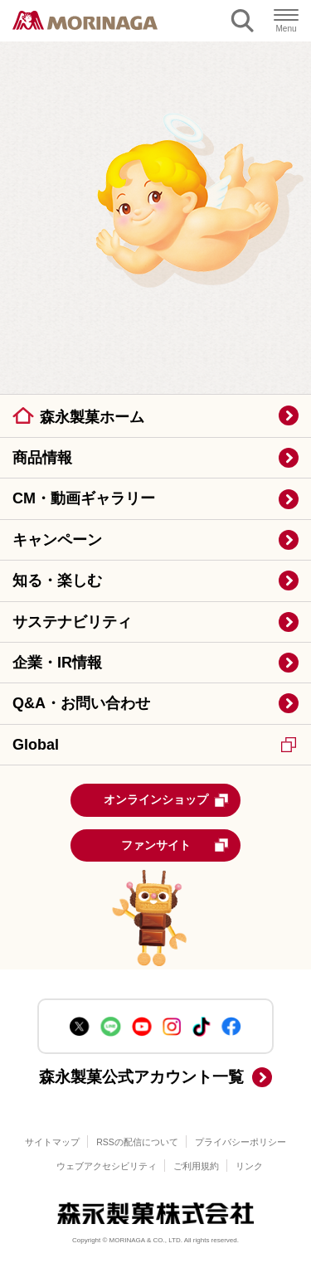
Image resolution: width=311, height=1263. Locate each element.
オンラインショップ (167, 800)
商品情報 (42, 457)
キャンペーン (57, 540)
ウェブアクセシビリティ (106, 1166)
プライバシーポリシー (240, 1142)
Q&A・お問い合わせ (81, 703)
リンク (249, 1166)
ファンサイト (175, 845)
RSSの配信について (137, 1142)
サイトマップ (52, 1142)
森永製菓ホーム (92, 417)
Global (154, 744)
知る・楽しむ (57, 580)
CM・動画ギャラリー (83, 498)
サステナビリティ (72, 622)
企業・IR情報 (57, 662)
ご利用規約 (196, 1166)
